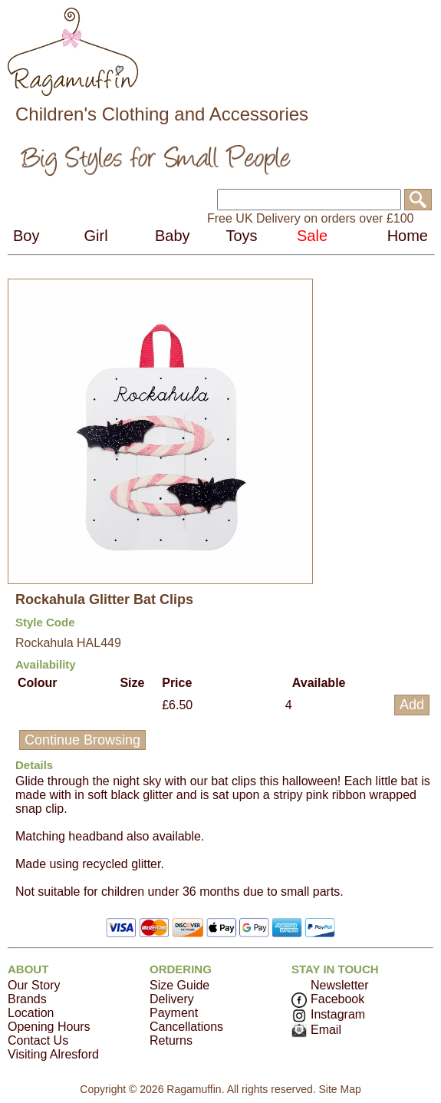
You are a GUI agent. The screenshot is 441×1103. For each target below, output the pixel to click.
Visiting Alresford (53, 1054)
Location (31, 1012)
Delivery (172, 999)
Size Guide (179, 985)
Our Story (34, 985)
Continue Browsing (82, 740)
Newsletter (340, 985)
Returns (171, 1040)
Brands (27, 999)
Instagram (328, 1014)
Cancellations (186, 1026)
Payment (174, 1012)
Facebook (327, 999)
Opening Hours (49, 1026)
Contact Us (38, 1040)
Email (316, 1029)
